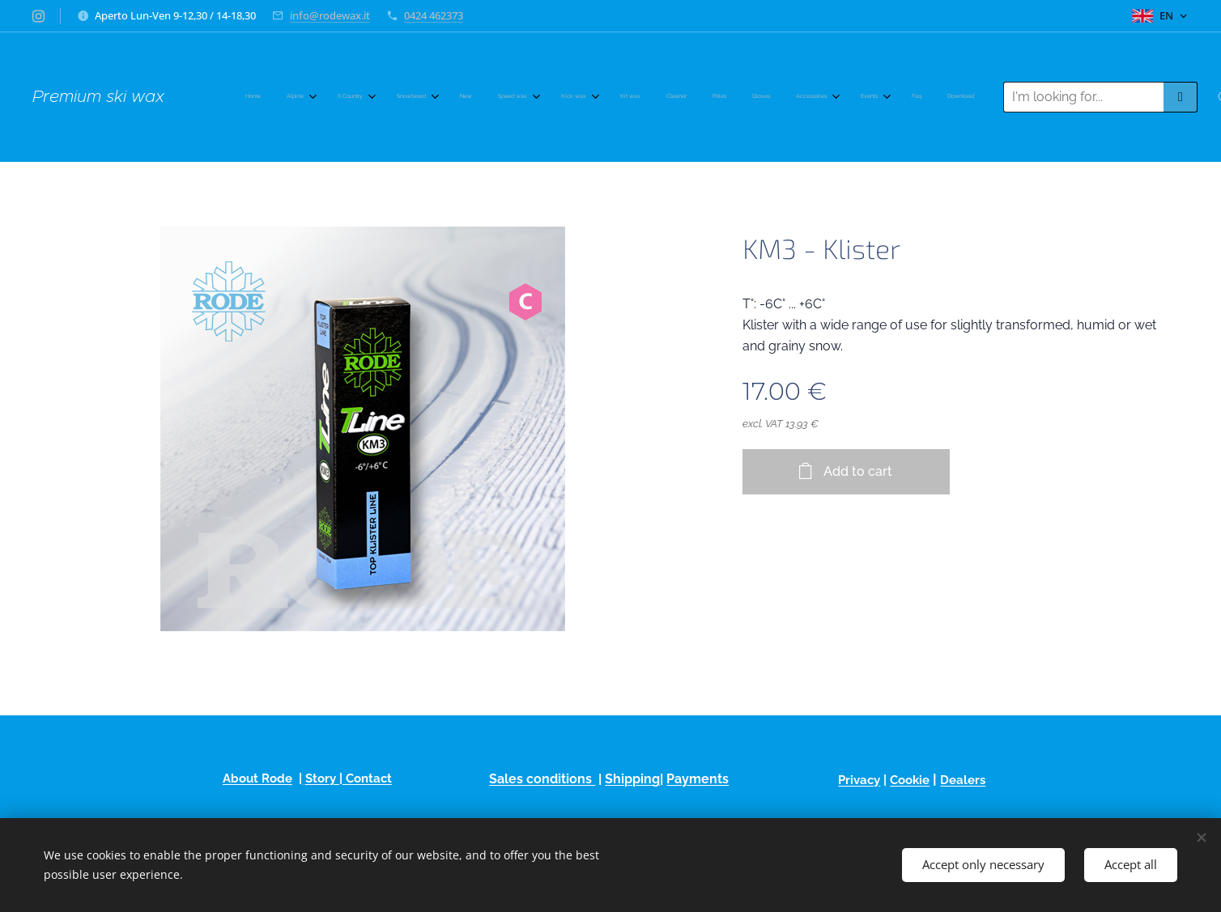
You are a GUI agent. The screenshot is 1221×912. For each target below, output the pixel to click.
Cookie (910, 780)
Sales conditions (542, 779)
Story (322, 778)
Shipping (632, 779)
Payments (697, 779)
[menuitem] (472, 97)
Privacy (860, 780)
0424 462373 (433, 15)
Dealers (963, 780)
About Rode (257, 778)
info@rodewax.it (330, 15)
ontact (373, 778)
